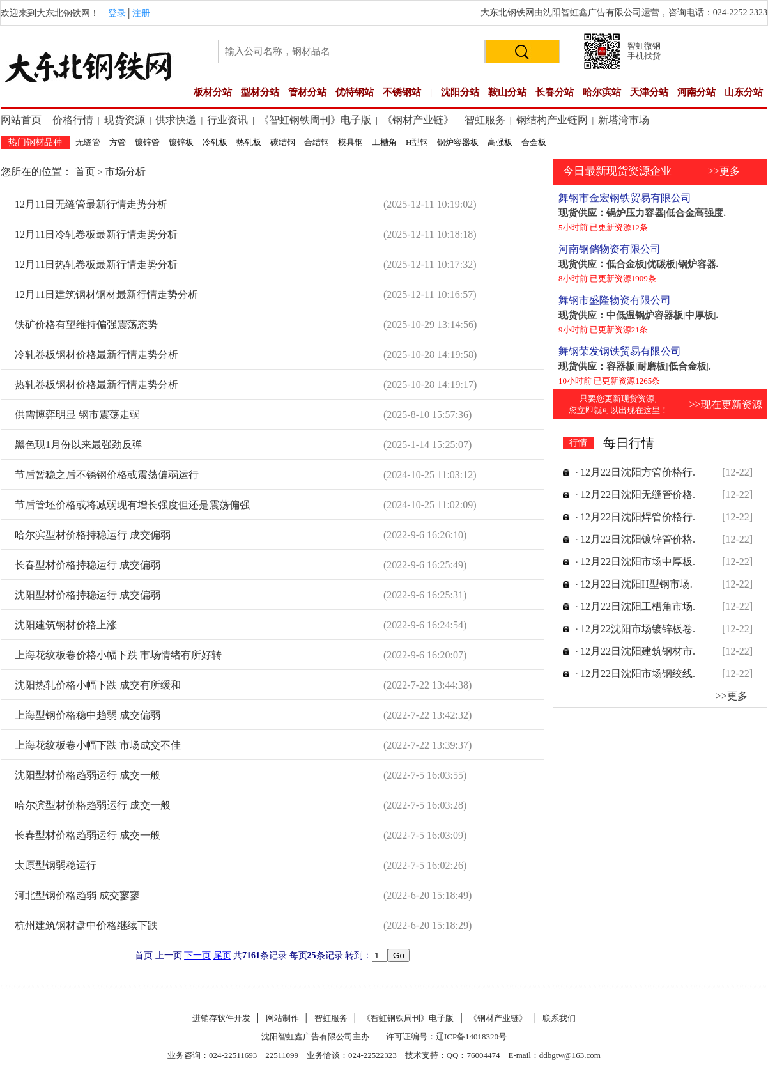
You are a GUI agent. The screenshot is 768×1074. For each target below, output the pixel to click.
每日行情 (628, 443)
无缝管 (87, 142)
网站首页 (21, 119)
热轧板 (248, 142)
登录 (117, 13)
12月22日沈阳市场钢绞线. (637, 673)
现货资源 (124, 119)
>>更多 (724, 171)
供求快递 (175, 119)
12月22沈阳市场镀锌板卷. (637, 628)
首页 (86, 171)
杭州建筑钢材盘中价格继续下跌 (86, 925)
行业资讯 (227, 119)
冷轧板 (215, 142)
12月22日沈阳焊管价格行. (637, 516)
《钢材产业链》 (418, 119)
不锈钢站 (402, 92)
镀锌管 (147, 142)
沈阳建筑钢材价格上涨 (66, 624)
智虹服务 (485, 119)
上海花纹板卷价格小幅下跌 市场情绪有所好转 (118, 655)
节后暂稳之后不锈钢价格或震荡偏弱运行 (107, 474)
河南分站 (696, 92)
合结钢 (316, 142)
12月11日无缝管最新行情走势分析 (91, 204)
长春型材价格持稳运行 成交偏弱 (87, 564)
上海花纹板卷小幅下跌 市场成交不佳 (98, 745)
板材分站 (213, 92)
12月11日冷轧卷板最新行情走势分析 (96, 234)
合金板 (533, 142)
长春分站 (554, 92)
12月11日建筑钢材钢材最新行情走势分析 (106, 294)
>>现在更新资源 (725, 404)
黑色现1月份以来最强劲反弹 (78, 444)
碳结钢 (282, 142)
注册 (141, 13)
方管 (117, 142)
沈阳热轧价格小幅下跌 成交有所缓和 (98, 685)
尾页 (222, 955)
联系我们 (559, 1018)
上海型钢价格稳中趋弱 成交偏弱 (87, 715)
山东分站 (744, 92)
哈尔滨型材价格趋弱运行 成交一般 (93, 805)
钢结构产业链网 (552, 119)
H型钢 (417, 142)
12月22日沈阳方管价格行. (637, 472)
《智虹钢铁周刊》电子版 (315, 119)
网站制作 (282, 1018)
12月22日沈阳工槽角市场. (637, 606)
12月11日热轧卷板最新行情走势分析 (96, 264)
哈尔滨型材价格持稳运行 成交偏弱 (93, 534)
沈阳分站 (460, 92)
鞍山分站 (507, 92)
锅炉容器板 (458, 142)
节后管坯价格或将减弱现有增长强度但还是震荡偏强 (132, 504)
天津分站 (649, 92)
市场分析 (125, 171)
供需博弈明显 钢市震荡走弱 (77, 414)
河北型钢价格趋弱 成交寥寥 (77, 895)
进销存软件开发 (221, 1018)
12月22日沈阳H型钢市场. (636, 584)
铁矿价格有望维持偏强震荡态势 (86, 324)
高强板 (500, 142)
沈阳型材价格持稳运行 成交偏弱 (87, 594)
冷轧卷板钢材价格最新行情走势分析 (96, 354)
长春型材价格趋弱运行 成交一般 (87, 835)
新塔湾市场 (623, 119)
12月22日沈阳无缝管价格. (637, 494)
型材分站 (260, 92)
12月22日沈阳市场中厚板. (637, 561)
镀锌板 (181, 142)
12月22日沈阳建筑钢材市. (637, 651)
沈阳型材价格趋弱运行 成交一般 (87, 775)
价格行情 (72, 119)
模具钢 (350, 142)
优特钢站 (354, 92)
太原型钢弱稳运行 (55, 865)
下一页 (197, 955)
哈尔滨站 (602, 92)
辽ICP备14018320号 (471, 1036)
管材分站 (307, 92)
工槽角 (384, 142)
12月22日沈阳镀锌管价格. (637, 539)
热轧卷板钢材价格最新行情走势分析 (96, 384)
